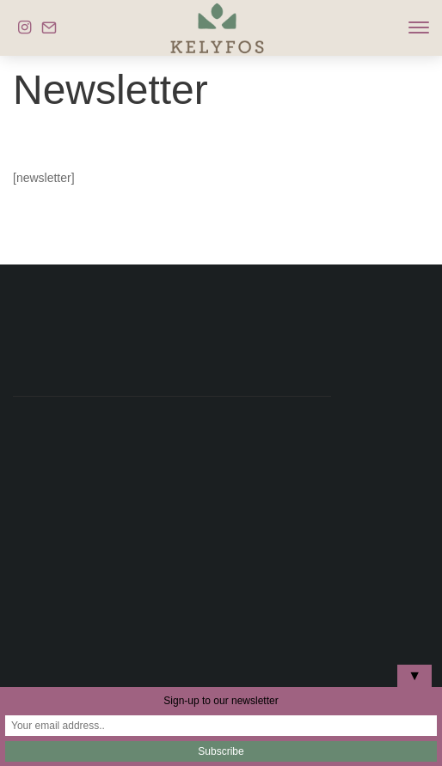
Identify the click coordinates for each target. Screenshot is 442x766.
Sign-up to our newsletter (220, 701)
